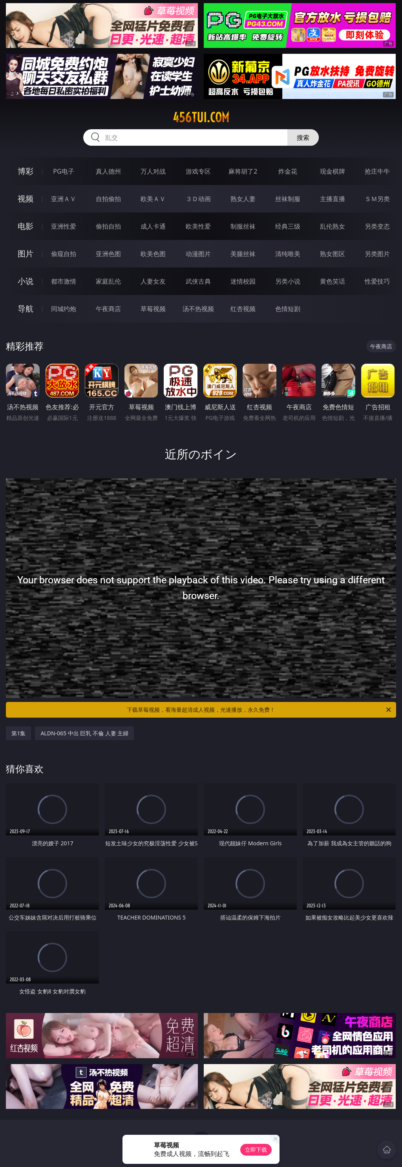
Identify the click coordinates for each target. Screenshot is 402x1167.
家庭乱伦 (108, 281)
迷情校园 (243, 281)
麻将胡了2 (242, 171)
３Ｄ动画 (198, 198)
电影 (25, 226)
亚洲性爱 (63, 226)
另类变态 (377, 226)
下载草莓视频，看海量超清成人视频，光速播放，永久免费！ (259, 709)
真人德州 (108, 171)
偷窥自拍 (63, 253)
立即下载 (256, 1149)
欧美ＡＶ (153, 198)
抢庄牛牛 (377, 171)
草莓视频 (153, 308)
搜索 (303, 137)
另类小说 (287, 281)
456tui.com (201, 117)
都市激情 (63, 281)
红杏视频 (243, 308)
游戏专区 (198, 171)
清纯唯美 (287, 253)
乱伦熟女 (332, 226)
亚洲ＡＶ (63, 198)
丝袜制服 (287, 198)
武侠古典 (198, 281)
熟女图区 (332, 253)
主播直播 (332, 198)
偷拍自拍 (108, 226)
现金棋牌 (332, 171)
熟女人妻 (243, 198)
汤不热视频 (198, 308)
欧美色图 (153, 253)
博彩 (25, 171)
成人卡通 (153, 226)
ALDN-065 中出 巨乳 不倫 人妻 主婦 (84, 733)
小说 (25, 281)
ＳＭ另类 (377, 198)
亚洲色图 (108, 253)
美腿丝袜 (243, 253)
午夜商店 (108, 308)
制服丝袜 (243, 226)
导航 (25, 308)
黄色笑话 (332, 281)
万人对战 (153, 171)
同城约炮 (63, 308)
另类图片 (377, 253)
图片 (25, 253)
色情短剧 (287, 308)
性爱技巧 (377, 281)
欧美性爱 (198, 226)
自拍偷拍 (108, 198)
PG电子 (63, 171)
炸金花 (287, 171)
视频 (25, 198)
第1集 (18, 733)
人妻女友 (153, 281)
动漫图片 (198, 253)
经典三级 (287, 226)
